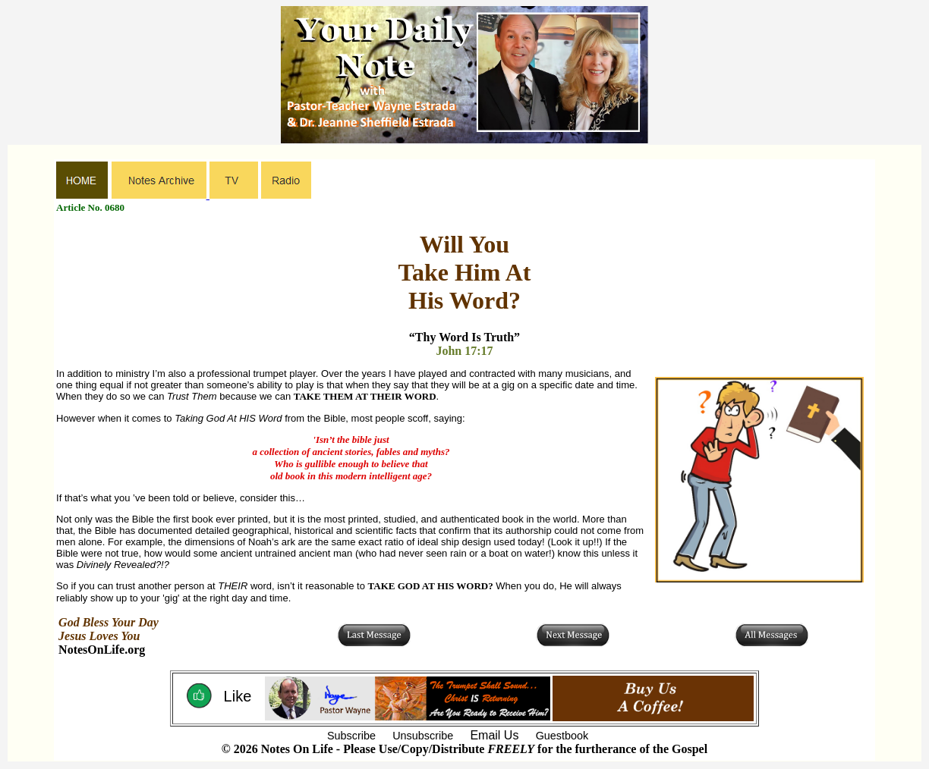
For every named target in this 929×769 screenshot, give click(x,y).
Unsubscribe (422, 736)
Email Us (494, 735)
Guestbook (562, 736)
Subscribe (351, 736)
